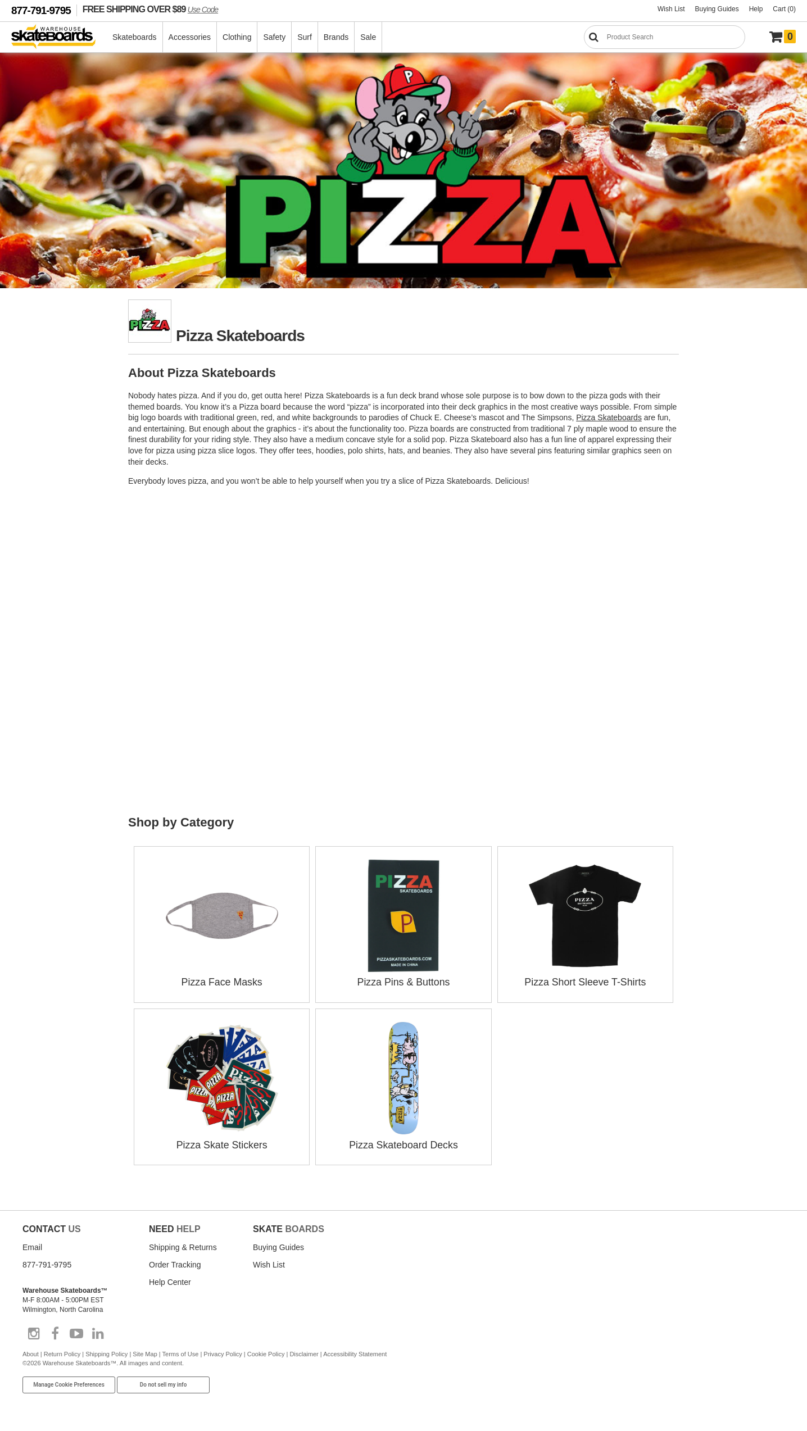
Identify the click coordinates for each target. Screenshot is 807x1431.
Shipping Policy (106, 1353)
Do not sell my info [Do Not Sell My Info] (163, 1383)
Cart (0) (784, 9)
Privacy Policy (222, 1353)
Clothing (237, 37)
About (30, 1353)
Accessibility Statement (355, 1353)
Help (756, 9)
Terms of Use (180, 1353)
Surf (305, 37)
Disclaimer (303, 1353)
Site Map (145, 1353)
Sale (369, 37)
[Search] (664, 37)
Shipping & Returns (183, 1246)
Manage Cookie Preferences (69, 1383)
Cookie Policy (266, 1353)
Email (32, 1246)
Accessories (190, 37)
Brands (336, 37)
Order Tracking (175, 1263)
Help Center (170, 1280)
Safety (275, 37)
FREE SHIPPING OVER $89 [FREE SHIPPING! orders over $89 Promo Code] (150, 9)
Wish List (671, 9)
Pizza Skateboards (609, 417)
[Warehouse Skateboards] (59, 37)
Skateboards (135, 37)
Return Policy (62, 1353)
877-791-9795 (41, 10)
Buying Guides (717, 9)
